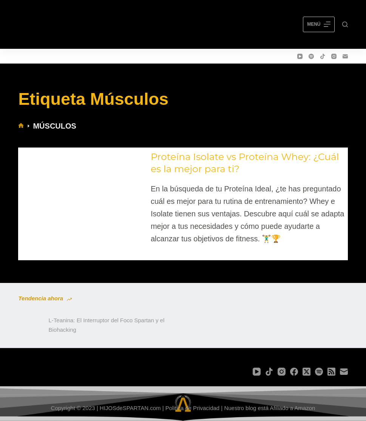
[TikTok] (322, 56)
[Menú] (318, 25)
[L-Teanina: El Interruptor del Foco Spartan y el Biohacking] (29, 325)
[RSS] (331, 372)
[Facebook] (294, 372)
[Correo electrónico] (345, 56)
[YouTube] (300, 56)
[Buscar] (345, 24)
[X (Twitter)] (306, 372)
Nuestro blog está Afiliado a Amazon (269, 408)
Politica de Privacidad (192, 408)
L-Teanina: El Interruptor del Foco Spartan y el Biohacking (106, 325)
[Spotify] (311, 56)
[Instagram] (334, 56)
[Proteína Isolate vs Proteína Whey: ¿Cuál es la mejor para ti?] (82, 198)
